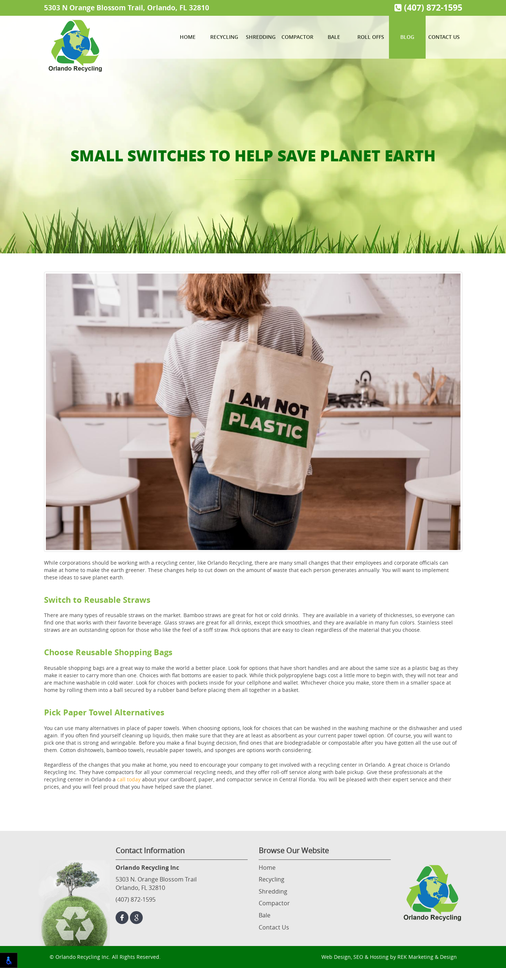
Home (188, 36)
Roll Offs (370, 36)
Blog (407, 36)
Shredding (261, 36)
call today (129, 779)
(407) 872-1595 (428, 7)
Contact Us (444, 36)
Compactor (297, 36)
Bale (334, 36)
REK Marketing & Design (427, 956)
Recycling (224, 36)
